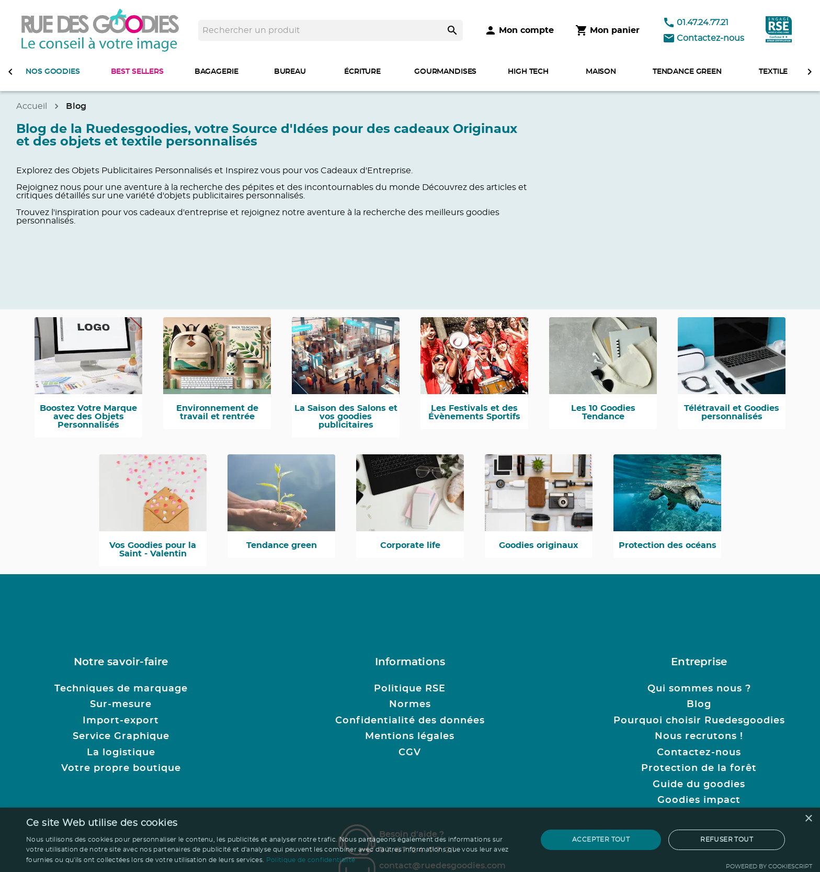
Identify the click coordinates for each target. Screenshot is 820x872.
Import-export (121, 720)
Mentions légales (409, 736)
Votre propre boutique (121, 768)
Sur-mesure (121, 704)
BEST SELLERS (137, 71)
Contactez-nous (703, 38)
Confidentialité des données (410, 720)
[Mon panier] (607, 30)
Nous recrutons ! (699, 736)
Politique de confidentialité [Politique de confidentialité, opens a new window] (310, 860)
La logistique (121, 752)
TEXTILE (773, 71)
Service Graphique (121, 736)
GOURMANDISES (445, 71)
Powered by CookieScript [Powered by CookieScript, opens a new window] (769, 866)
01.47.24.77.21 (695, 22)
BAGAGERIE (216, 71)
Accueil (31, 106)
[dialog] (410, 840)
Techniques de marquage (121, 689)
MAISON (601, 71)
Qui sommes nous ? (699, 689)
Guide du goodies (699, 784)
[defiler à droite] (809, 71)
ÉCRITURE (362, 71)
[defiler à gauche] (10, 71)
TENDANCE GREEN (687, 71)
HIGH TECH (528, 71)
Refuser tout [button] (726, 839)
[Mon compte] (519, 30)
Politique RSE (410, 689)
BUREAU (290, 71)
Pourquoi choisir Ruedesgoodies (699, 720)
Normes (410, 704)
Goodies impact (699, 800)
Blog (699, 704)
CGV (409, 752)
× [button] (808, 819)
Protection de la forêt (699, 768)
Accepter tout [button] (601, 839)
